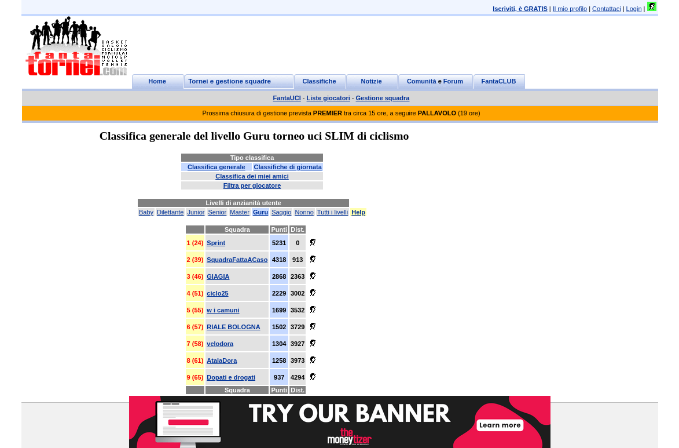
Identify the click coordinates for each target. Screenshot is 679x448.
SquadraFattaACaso (237, 259)
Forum (453, 81)
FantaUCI (287, 97)
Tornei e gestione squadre (229, 81)
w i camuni (223, 310)
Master (239, 212)
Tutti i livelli (332, 212)
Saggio (281, 212)
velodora (220, 343)
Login (634, 8)
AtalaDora (222, 360)
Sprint (216, 242)
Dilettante (170, 212)
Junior (195, 212)
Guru (260, 212)
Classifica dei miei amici (252, 176)
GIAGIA (218, 276)
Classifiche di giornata (288, 166)
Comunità (421, 81)
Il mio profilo (570, 8)
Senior (217, 212)
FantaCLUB (499, 81)
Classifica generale (216, 166)
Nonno (304, 212)
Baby (146, 212)
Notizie (371, 81)
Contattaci (606, 8)
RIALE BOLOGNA (233, 326)
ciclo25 (217, 293)
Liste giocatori (328, 97)
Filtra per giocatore (252, 185)
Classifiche (319, 81)
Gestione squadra (383, 97)
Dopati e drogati (231, 377)
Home (157, 81)
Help (358, 212)
